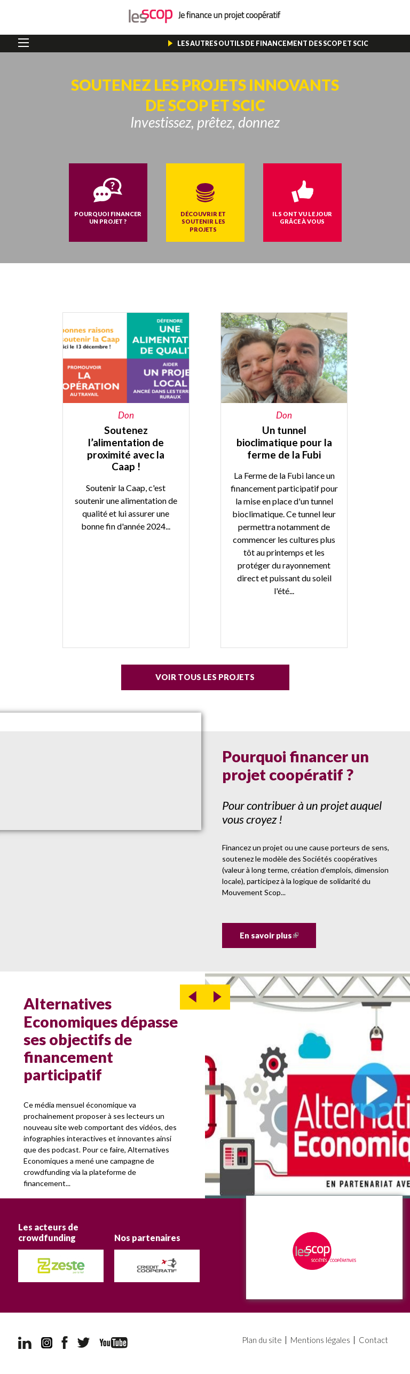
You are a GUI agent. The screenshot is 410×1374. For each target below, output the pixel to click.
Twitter (83, 1342)
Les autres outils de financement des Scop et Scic (272, 44)
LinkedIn (24, 1342)
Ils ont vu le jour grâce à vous (302, 217)
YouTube (113, 1342)
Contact (373, 1340)
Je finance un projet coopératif (205, 16)
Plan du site (262, 1340)
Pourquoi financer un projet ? (107, 217)
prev (192, 996)
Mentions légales (320, 1340)
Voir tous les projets (205, 677)
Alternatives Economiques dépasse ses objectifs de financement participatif (100, 1039)
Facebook (64, 1342)
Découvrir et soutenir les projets (203, 221)
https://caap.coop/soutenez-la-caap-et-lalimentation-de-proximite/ (126, 480)
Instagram (46, 1342)
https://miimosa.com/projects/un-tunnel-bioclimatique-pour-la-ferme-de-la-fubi (284, 480)
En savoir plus (278, 935)
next (217, 996)
